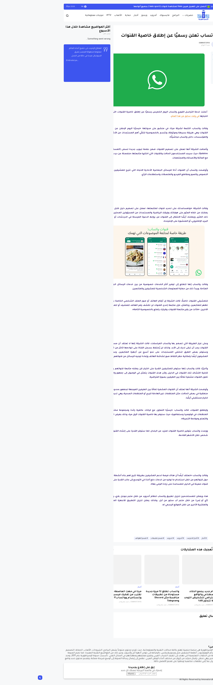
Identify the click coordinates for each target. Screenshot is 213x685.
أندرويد (118, 15)
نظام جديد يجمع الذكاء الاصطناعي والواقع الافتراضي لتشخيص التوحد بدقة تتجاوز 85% (165, 596)
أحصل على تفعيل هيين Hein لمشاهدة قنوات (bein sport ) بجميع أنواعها (135, 6)
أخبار (101, 15)
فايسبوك (129, 15)
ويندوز (109, 15)
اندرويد (135, 538)
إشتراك (96, 674)
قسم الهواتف (105, 538)
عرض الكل (71, 34)
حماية (93, 15)
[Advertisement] (122, 192)
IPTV (73, 15)
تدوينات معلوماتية (59, 15)
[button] (179, 80)
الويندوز (179, 7)
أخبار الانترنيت (157, 538)
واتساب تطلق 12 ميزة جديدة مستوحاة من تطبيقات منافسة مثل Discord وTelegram (127, 596)
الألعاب (83, 15)
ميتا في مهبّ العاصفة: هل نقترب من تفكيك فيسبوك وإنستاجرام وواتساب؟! (90, 594)
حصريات (154, 15)
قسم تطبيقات (122, 538)
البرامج (141, 15)
